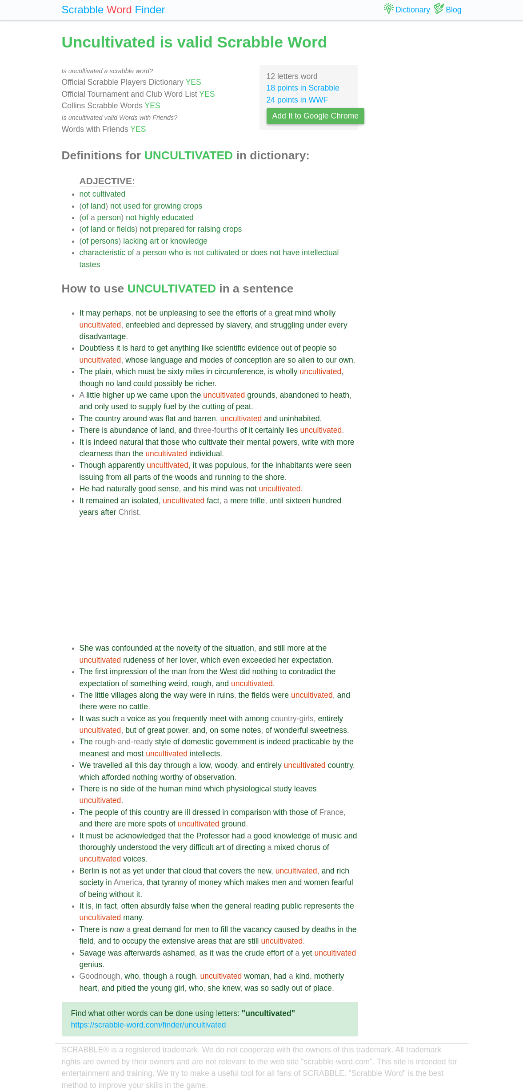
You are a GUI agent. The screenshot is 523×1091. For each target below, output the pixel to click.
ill (187, 812)
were (323, 465)
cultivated (108, 194)
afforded (115, 777)
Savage (93, 953)
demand (167, 929)
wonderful (291, 730)
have (291, 252)
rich (343, 870)
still (279, 648)
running (228, 477)
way (181, 695)
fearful (342, 882)
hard (138, 348)
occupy (134, 941)
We (85, 765)
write (310, 442)
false (180, 905)
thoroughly (98, 847)
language (166, 360)
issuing (92, 477)
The (86, 371)
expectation (311, 660)
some (230, 730)
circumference (239, 371)
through (177, 765)
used (131, 206)
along (148, 695)
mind (303, 312)
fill (224, 929)
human (171, 788)
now (117, 929)
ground (233, 823)
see (214, 312)
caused (286, 929)
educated (177, 217)
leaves (305, 788)
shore (274, 477)
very (179, 847)
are (279, 360)
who (176, 252)
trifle (257, 500)
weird (177, 683)
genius (91, 964)
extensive (178, 941)
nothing (265, 671)
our (330, 360)
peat (243, 406)
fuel (170, 406)
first (101, 671)
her (171, 660)
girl (179, 988)
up (130, 395)
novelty (188, 648)
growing (167, 206)
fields (126, 229)
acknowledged (141, 835)
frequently (190, 718)
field (87, 941)
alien (306, 360)
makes (257, 882)
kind (302, 976)
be (152, 312)
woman (256, 976)
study (282, 788)
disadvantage (103, 336)
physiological (248, 788)
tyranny (175, 882)
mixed (284, 847)
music (331, 835)
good (147, 488)
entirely (330, 718)
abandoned (299, 395)
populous (231, 465)
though (92, 383)
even (231, 660)
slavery (238, 324)
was (156, 418)
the (228, 312)
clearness (96, 453)
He (85, 488)
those (170, 442)
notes (251, 730)
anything (185, 348)
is (188, 252)
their (236, 442)
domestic (197, 741)
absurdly (155, 905)
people (314, 348)
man (179, 671)
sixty (176, 371)
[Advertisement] (219, 580)
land (98, 206)
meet (218, 718)
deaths (323, 929)
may (93, 312)
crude (254, 953)
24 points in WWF (297, 99)
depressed (195, 324)
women (316, 882)
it (118, 348)
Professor (213, 835)
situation (239, 648)
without (121, 894)
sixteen (298, 500)
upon (179, 395)
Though (93, 465)
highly (149, 217)
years (89, 512)
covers (230, 870)
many (132, 917)
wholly (324, 312)
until (276, 500)
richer (205, 383)
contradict (306, 671)
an (124, 500)
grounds (261, 395)
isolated (145, 500)
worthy (171, 777)
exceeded (258, 660)
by (220, 324)
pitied (126, 988)
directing (250, 847)
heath (339, 395)
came (158, 395)
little (93, 395)
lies (292, 430)
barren (204, 418)
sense (168, 488)
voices (134, 858)
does (259, 252)
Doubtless (97, 348)
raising (209, 229)
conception (253, 360)
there (88, 706)
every (337, 324)
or (111, 229)
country (108, 418)
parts (142, 477)
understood (137, 847)
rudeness (139, 660)
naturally (121, 488)
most (135, 753)
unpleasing (178, 312)
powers (285, 442)
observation (214, 777)
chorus (308, 847)
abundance (129, 430)
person (109, 217)
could (142, 383)
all (128, 477)
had (98, 488)
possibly (168, 383)
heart (88, 988)
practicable (311, 741)
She (86, 648)
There (90, 430)
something (148, 683)
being (97, 894)
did (245, 671)
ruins (225, 695)
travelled (108, 765)
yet (138, 870)
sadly (280, 988)
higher (113, 395)
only (102, 406)
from (113, 477)
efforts (247, 312)
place (322, 988)
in (209, 371)
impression (129, 671)
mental (258, 442)
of (85, 206)
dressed (206, 812)
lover (188, 660)
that (151, 442)
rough (202, 683)
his (204, 488)
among (257, 718)
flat (170, 418)
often (129, 905)
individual (205, 453)
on (214, 730)
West (228, 671)
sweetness (328, 730)
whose (136, 360)
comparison (251, 812)
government (236, 741)
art (154, 241)
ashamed (179, 953)
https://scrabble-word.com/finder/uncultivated (148, 1024)
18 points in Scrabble (303, 87)
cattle (138, 706)
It (82, 312)
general (238, 905)
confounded (132, 648)
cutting (213, 406)
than (122, 453)
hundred (327, 500)
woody (226, 765)
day (155, 765)
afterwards (142, 953)
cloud (192, 870)
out (286, 348)
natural (132, 442)
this (141, 765)
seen (343, 465)
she (214, 988)
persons (105, 241)
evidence (263, 348)
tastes (90, 264)
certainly (269, 430)
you (164, 718)
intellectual (320, 252)
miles (195, 371)
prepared (168, 229)
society (92, 882)
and (168, 324)
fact (213, 500)
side (127, 788)
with (327, 442)
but (130, 730)
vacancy (257, 929)
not (85, 194)
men (279, 882)
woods (186, 477)
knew (231, 988)
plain (103, 371)
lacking (135, 241)
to (203, 312)
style (163, 741)
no (109, 383)
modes (211, 360)
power (177, 730)
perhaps (117, 312)
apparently (126, 465)
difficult (201, 847)
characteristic (103, 252)
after (108, 512)
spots (157, 823)
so (332, 348)
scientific (230, 348)
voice (136, 718)
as (152, 718)
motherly (329, 976)
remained (102, 500)
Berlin (90, 870)
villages (124, 695)
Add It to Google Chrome (315, 115)
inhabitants (294, 465)
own (346, 360)
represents (322, 905)
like (207, 348)
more (346, 442)
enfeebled (142, 324)
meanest (94, 753)
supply (150, 406)
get (162, 348)
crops (192, 206)
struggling (287, 324)
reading (266, 905)
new (264, 870)
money (210, 882)
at (158, 648)
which (126, 371)
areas (207, 941)
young (161, 988)
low (204, 765)
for (147, 206)
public (291, 905)
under (316, 324)
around (135, 418)
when (200, 905)
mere (239, 500)
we (142, 395)
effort (275, 953)
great (283, 312)
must (146, 371)
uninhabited (299, 418)
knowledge (189, 241)
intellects (205, 753)
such (110, 718)
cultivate (213, 442)
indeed (105, 442)
